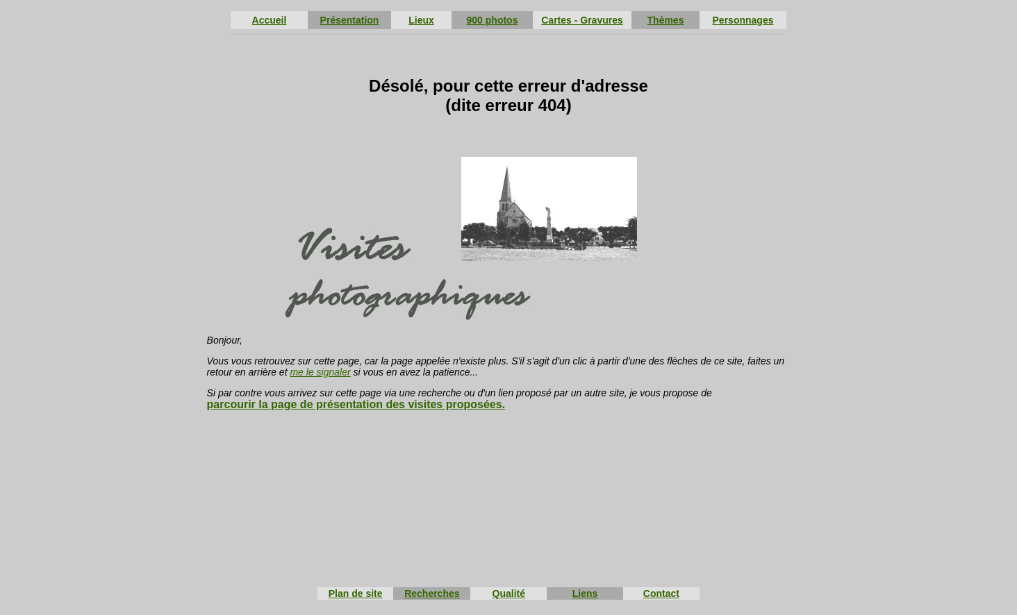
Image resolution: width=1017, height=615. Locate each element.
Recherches (431, 593)
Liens (585, 593)
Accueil (269, 20)
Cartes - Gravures (582, 20)
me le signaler (320, 372)
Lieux (421, 20)
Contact (661, 593)
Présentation (349, 20)
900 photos (492, 20)
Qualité (509, 593)
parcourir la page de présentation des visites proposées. (356, 404)
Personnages (743, 20)
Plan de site (356, 593)
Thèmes (665, 20)
